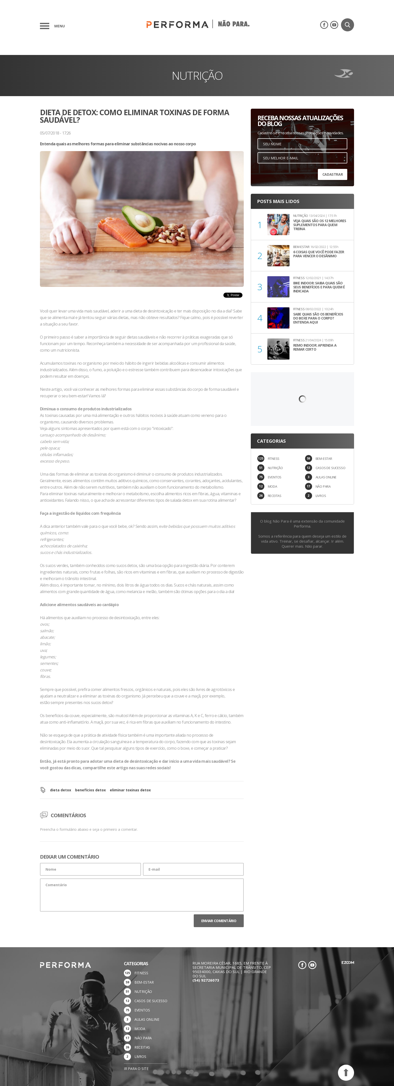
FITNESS (274, 458)
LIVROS (321, 495)
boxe (184, 748)
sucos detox (126, 565)
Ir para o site (136, 1068)
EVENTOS (275, 477)
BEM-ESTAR (324, 458)
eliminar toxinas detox (130, 790)
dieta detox (60, 790)
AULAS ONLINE (326, 477)
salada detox (181, 500)
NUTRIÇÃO (275, 468)
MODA (272, 486)
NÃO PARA (323, 486)
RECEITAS (274, 495)
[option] (142, 229)
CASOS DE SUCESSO (331, 468)
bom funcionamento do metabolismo (190, 487)
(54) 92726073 (205, 980)
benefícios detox (90, 790)
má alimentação (105, 415)
